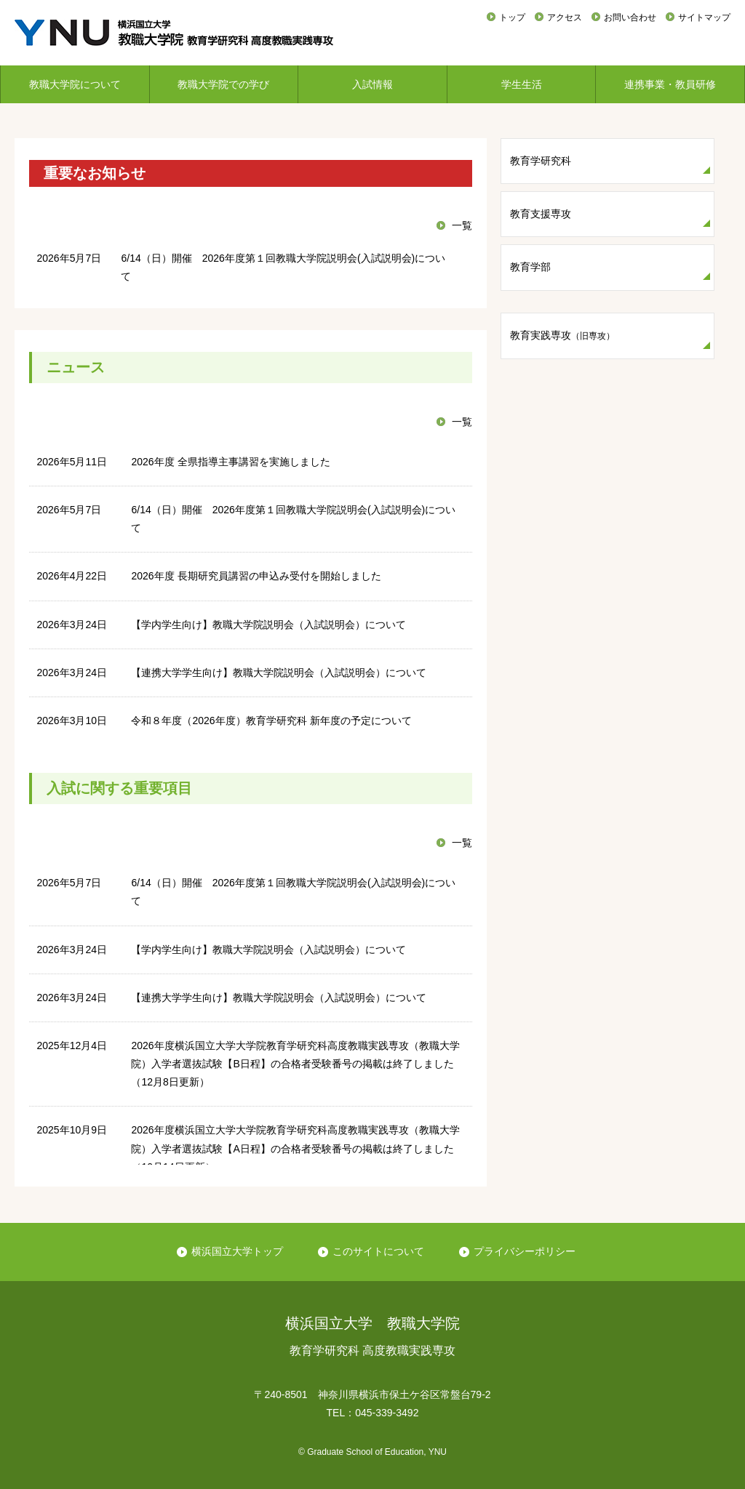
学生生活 (521, 84)
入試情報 (372, 84)
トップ (512, 17)
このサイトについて (378, 1251)
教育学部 (530, 267)
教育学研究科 (540, 160)
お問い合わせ (630, 17)
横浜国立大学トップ (237, 1251)
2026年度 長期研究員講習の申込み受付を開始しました (256, 576)
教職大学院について (75, 84)
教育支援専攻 (540, 214)
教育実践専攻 (562, 335)
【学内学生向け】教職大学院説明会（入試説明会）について (268, 624)
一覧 (462, 225)
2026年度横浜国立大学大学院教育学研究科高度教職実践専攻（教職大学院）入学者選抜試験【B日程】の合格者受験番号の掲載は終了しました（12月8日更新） (295, 1064)
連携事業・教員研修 (670, 84)
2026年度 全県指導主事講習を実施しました (230, 461)
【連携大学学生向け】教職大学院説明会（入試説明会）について (278, 672)
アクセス (564, 17)
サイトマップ (704, 17)
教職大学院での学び (223, 84)
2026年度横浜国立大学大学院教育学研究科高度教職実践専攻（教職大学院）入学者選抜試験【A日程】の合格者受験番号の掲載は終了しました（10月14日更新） (295, 1148)
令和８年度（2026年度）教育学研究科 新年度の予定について (271, 720)
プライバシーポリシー (524, 1251)
